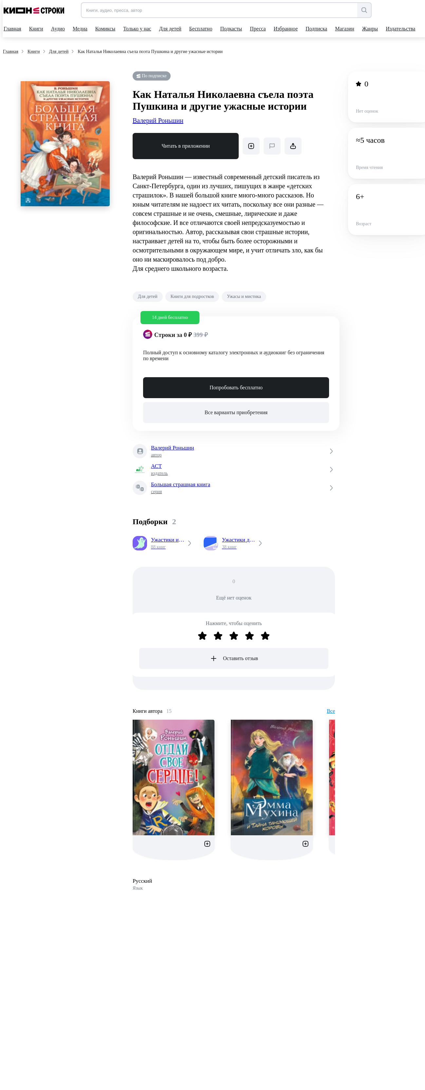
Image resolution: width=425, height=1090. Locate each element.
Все (331, 711)
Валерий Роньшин (158, 120)
